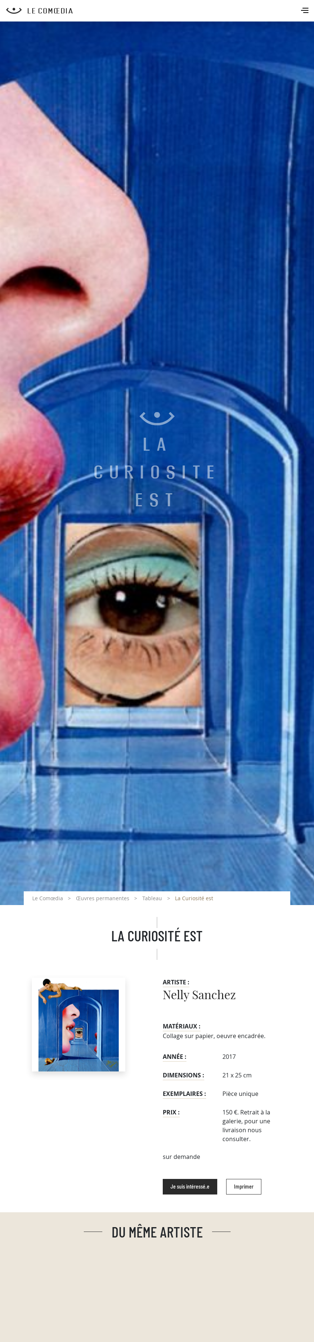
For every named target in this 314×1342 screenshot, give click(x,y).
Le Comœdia (47, 898)
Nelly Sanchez (199, 995)
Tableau (152, 898)
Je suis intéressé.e (190, 1187)
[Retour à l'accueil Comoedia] (160, 11)
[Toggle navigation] (305, 11)
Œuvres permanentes (102, 898)
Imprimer (244, 1187)
